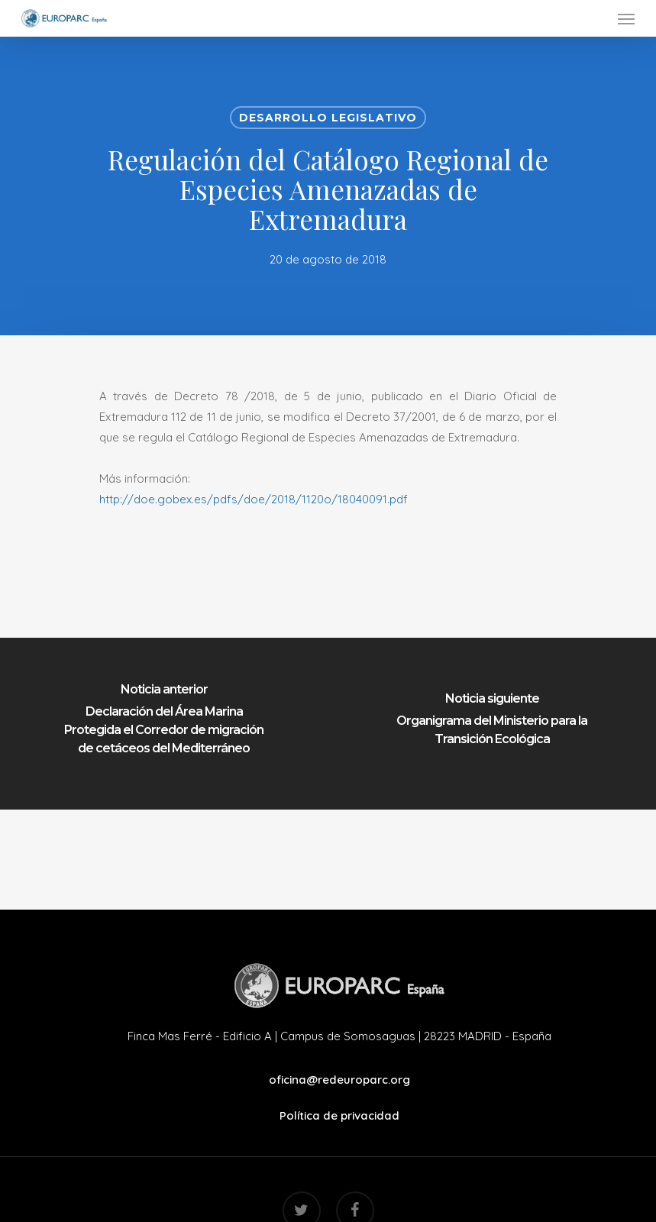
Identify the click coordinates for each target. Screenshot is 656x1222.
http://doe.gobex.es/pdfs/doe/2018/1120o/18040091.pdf (253, 499)
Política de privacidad (339, 1115)
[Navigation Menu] (626, 18)
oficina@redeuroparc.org (339, 1079)
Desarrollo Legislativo (328, 117)
